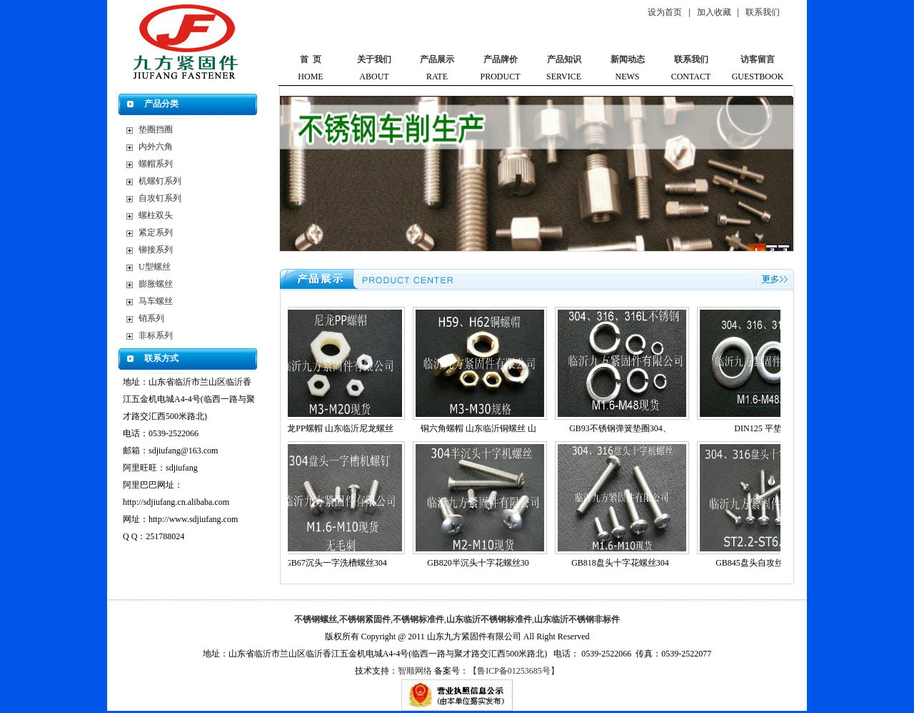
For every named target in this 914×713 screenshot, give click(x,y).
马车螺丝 (156, 301)
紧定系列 (156, 232)
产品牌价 (500, 59)
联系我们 (762, 12)
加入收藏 (714, 12)
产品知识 (564, 59)
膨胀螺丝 (156, 284)
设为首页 (665, 12)
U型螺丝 (155, 267)
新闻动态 (628, 59)
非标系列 (156, 335)
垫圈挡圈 (156, 129)
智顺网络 (415, 671)
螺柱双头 (156, 215)
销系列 (151, 318)
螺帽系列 (156, 164)
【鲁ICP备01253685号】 (513, 671)
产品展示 (437, 59)
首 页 (310, 59)
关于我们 (374, 59)
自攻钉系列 (160, 198)
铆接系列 (156, 250)
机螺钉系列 (160, 181)
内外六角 (156, 147)
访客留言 (757, 59)
